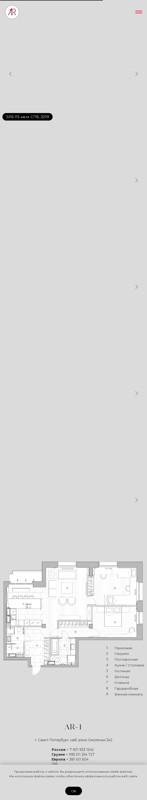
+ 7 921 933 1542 (80, 749)
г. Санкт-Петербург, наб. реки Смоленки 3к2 (73, 740)
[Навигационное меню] (138, 12)
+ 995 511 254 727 (80, 754)
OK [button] (73, 791)
